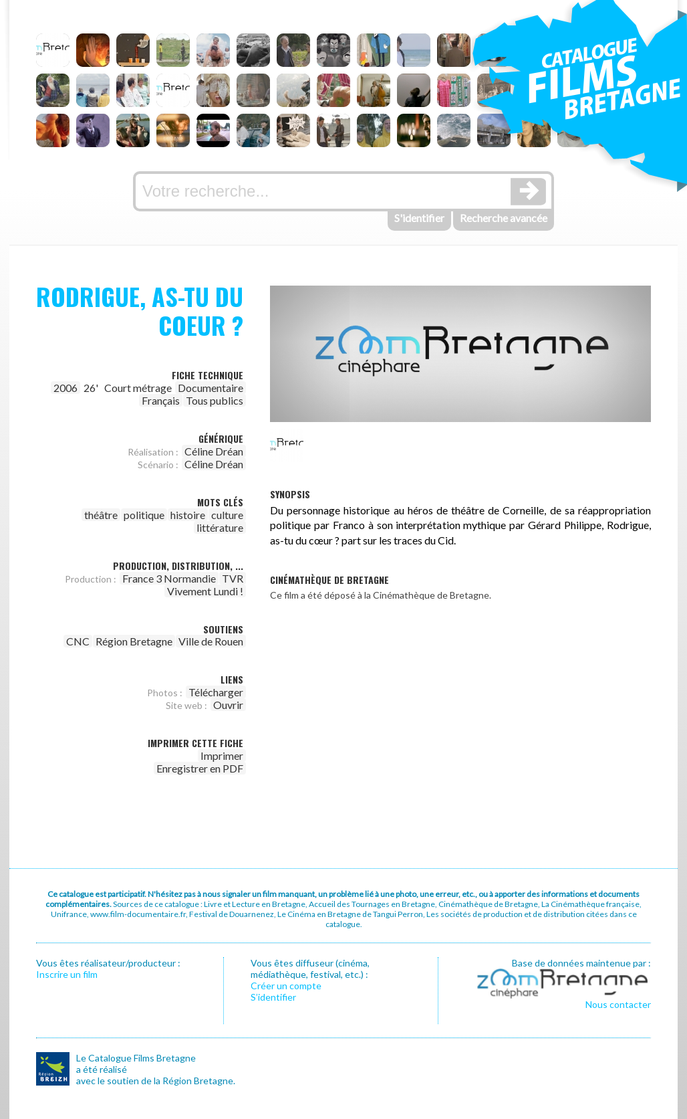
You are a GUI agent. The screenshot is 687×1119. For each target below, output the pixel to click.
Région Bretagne (134, 641)
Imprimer (221, 755)
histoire (187, 514)
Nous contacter (618, 1004)
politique (144, 514)
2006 (65, 387)
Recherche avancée (503, 217)
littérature (219, 527)
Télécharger (215, 692)
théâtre (101, 514)
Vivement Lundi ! (205, 591)
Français (161, 400)
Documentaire (210, 387)
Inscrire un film (67, 974)
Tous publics (214, 400)
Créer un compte (286, 985)
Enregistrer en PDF (199, 768)
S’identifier (273, 997)
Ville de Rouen (210, 641)
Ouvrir (228, 704)
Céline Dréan (213, 451)
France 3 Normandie (169, 578)
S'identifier (419, 217)
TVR (232, 578)
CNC (78, 641)
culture (227, 514)
